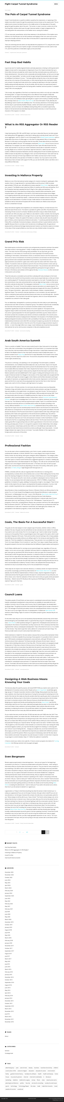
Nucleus (50, 1098)
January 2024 (8, 893)
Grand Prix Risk (14, 241)
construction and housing (26, 231)
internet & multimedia (36, 1077)
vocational (20, 1089)
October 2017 (8, 948)
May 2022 (7, 901)
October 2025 (8, 877)
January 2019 (8, 927)
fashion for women (24, 512)
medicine (15, 1080)
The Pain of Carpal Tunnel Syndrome (27, 14)
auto (17, 1068)
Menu (56, 4)
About (6, 1036)
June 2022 (7, 898)
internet (26, 1077)
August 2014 (8, 985)
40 (27, 832)
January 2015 (8, 974)
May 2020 (7, 917)
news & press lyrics (24, 669)
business (36, 1068)
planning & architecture (11, 1083)
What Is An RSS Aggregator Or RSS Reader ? (17, 850)
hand (18, 52)
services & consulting (25, 330)
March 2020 (8, 919)
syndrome (24, 52)
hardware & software (30, 1074)
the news (33, 1086)
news (21, 435)
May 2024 (7, 883)
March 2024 (8, 888)
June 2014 (7, 987)
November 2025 (9, 875)
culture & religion (22, 1071)
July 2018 (7, 932)
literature (48, 1077)
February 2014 (9, 995)
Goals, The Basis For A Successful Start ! (29, 522)
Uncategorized (9, 1053)
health (39, 1074)
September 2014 (9, 982)
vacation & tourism (10, 1089)
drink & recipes (24, 114)
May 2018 (7, 935)
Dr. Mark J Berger (16, 468)
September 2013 (9, 1006)
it (43, 1077)
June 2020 (7, 914)
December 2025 (9, 872)
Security (28, 1083)
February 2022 (9, 904)
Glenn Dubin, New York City (25, 100)
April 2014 (7, 993)
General (7, 52)
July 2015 (7, 964)
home (56, 1074)
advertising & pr (9, 1068)
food (29, 114)
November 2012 (9, 1011)
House (7, 1077)
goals (21, 584)
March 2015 (8, 969)
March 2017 (8, 959)
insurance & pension (16, 1077)
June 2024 (7, 880)
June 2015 (7, 967)
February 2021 (9, 909)
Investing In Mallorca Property (24, 175)
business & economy (46, 1068)
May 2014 (7, 990)
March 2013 (8, 1008)
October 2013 (8, 1003)
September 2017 (9, 951)
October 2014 (8, 980)
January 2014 (8, 998)
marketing (8, 1080)
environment (51, 1071)
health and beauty (48, 1074)
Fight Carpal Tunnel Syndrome (21, 4)
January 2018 (8, 943)
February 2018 (9, 940)
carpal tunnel (13, 52)
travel (55, 1086)
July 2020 (7, 911)
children (56, 1068)
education (31, 1071)
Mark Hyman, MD (50, 610)
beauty (22, 165)
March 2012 (8, 1016)
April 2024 (7, 885)
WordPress (60, 1100)
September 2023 (9, 896)
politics (22, 1083)
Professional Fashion (18, 445)
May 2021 (7, 906)
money (33, 1080)
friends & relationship (28, 823)
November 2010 (9, 1022)
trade (38, 1086)
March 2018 (8, 938)
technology (14, 1086)
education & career (41, 1071)
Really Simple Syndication (48, 137)
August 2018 (8, 930)
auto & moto (23, 1068)
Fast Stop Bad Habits (18, 62)
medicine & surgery (24, 1080)
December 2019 (9, 922)
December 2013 (9, 1001)
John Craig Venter (42, 690)
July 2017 (7, 956)
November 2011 (9, 1019)
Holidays (35, 231)
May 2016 (7, 961)
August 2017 (8, 953)
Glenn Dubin (41, 143)
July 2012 (7, 1014)
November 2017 (9, 946)
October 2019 (8, 925)
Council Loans (13, 594)
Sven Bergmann (15, 756)
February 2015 (9, 972)
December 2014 (9, 977)
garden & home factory (16, 1074)
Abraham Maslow (43, 270)
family (21, 823)
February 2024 (9, 890)
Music (38, 1080)
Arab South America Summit (22, 340)
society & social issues (51, 1083)
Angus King (21, 354)
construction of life (10, 1071)
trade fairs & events (47, 1086)
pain (20, 52)
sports (7, 1086)
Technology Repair (24, 1086)
